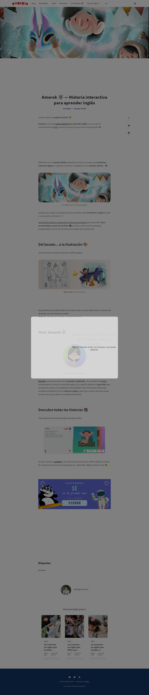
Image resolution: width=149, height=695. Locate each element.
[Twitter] (75, 677)
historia (64, 123)
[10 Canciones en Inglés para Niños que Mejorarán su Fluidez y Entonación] (74, 650)
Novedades (43, 3)
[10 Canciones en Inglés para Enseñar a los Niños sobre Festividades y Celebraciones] (98, 650)
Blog (33, 3)
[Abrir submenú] (106, 3)
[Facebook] (128, 132)
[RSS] (79, 677)
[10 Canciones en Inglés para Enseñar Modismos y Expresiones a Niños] (51, 650)
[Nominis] (46, 619)
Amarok (41, 381)
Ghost (87, 681)
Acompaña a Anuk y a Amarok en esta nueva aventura (63, 222)
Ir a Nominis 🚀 (77, 3)
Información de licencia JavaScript (74, 686)
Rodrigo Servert (81, 589)
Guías (54, 3)
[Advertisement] (19, 95)
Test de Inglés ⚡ (94, 3)
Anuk (55, 127)
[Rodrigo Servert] (66, 590)
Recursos (63, 3)
